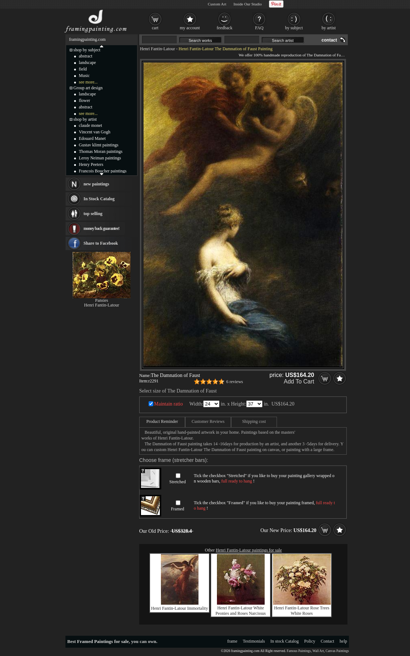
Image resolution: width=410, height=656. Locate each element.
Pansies (101, 300)
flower (84, 100)
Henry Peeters (91, 164)
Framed (177, 508)
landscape (87, 62)
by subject (294, 27)
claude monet (90, 125)
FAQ (259, 27)
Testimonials (254, 641)
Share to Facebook (101, 243)
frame (232, 641)
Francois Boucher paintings (103, 170)
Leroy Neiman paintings (100, 157)
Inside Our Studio (248, 4)
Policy (309, 641)
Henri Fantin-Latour (157, 48)
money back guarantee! (101, 228)
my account (190, 27)
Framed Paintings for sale (103, 641)
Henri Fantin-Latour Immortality (179, 608)
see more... (88, 82)
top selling (93, 213)
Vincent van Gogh (94, 131)
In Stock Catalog (99, 198)
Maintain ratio (168, 404)
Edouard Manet (92, 138)
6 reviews (234, 381)
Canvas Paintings (337, 651)
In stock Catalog (284, 641)
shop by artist (85, 119)
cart (155, 27)
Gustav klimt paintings (98, 144)
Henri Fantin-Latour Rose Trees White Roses (301, 610)
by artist (329, 27)
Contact (327, 641)
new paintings (96, 183)
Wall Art (318, 651)
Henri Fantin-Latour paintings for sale (249, 550)
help (343, 641)
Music (84, 75)
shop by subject (87, 49)
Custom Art (217, 4)
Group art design (88, 87)
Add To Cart (299, 381)
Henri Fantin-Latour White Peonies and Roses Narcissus (240, 610)
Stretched (177, 481)
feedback (224, 27)
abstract (85, 56)
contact (329, 40)
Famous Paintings (299, 651)
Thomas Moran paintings (101, 151)
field (83, 69)
